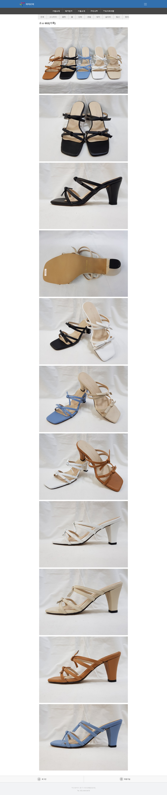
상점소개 (56, 11)
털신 (118, 17)
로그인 (42, 779)
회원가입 (125, 779)
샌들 (89, 17)
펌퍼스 (128, 17)
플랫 (64, 17)
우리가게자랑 (108, 11)
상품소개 (81, 11)
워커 (98, 17)
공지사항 (94, 11)
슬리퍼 (108, 17)
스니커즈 (53, 17)
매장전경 (68, 11)
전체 (42, 17)
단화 (80, 17)
